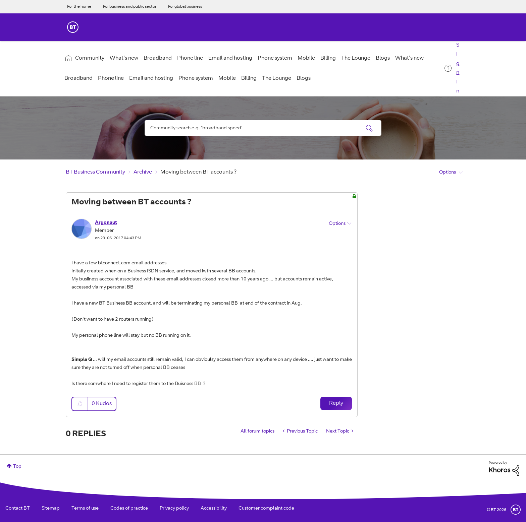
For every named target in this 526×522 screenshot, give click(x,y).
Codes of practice (129, 508)
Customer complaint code (266, 508)
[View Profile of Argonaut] (106, 222)
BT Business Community (95, 172)
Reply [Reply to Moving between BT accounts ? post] (336, 403)
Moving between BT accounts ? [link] (198, 172)
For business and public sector (129, 7)
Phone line (190, 58)
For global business (185, 7)
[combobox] (263, 128)
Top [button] (17, 466)
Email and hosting (230, 58)
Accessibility (214, 508)
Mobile (306, 58)
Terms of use (85, 508)
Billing (328, 58)
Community (89, 58)
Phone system (275, 58)
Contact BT (17, 508)
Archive (143, 172)
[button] (80, 403)
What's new (124, 58)
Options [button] (447, 172)
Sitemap (51, 508)
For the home (79, 7)
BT (516, 510)
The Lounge (355, 58)
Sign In (458, 68)
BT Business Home (72, 27)
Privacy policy (174, 508)
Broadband (158, 58)
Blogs (383, 58)
